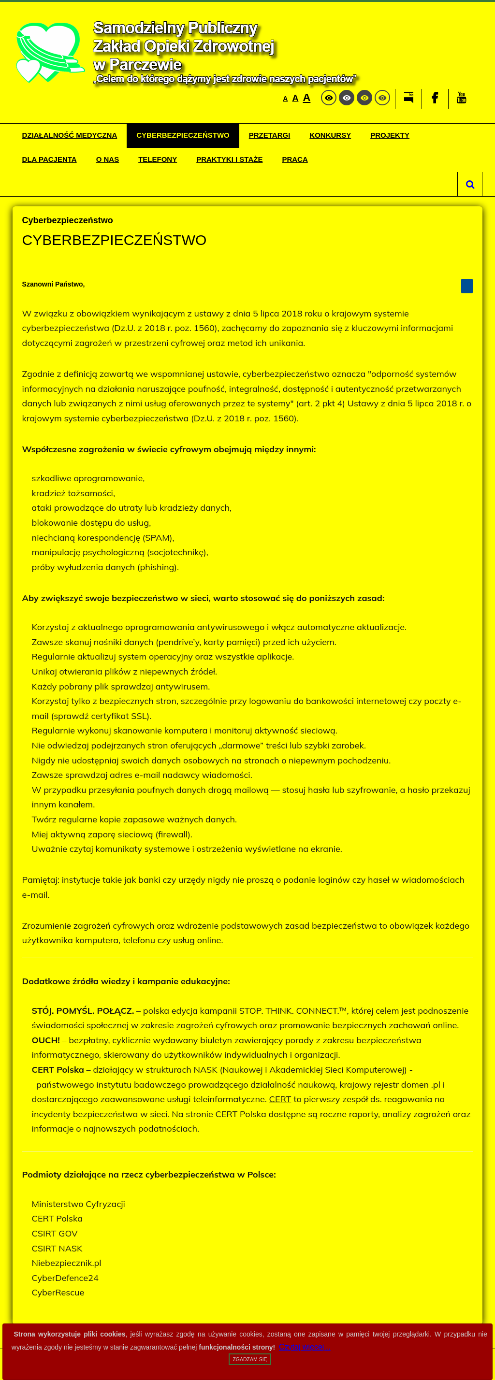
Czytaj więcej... (305, 1347)
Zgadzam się (250, 1359)
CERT (280, 1099)
